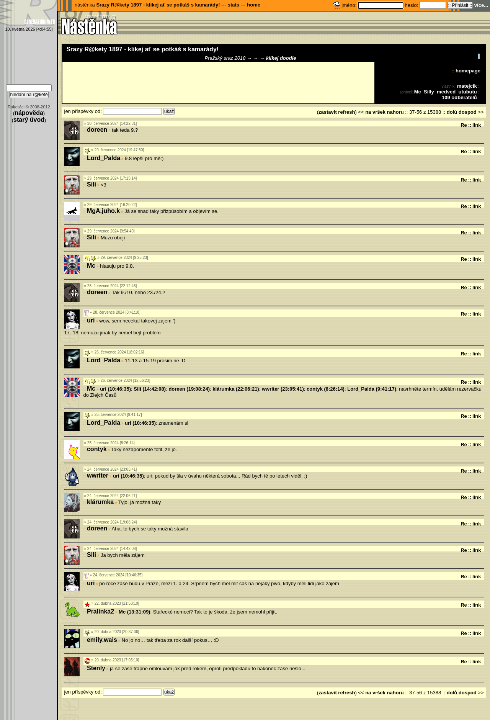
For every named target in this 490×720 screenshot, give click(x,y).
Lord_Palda (103, 158)
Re (464, 125)
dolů (452, 112)
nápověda (29, 113)
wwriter (97, 475)
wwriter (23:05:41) (283, 389)
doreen (97, 129)
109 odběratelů (459, 97)
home (253, 5)
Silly (429, 92)
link (476, 125)
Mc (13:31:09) (134, 612)
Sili (91, 184)
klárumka (100, 502)
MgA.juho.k (103, 211)
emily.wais (102, 640)
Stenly (96, 668)
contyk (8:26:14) (326, 389)
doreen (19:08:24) (189, 389)
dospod (468, 112)
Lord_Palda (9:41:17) (371, 389)
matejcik (467, 86)
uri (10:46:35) (115, 389)
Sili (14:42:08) (150, 389)
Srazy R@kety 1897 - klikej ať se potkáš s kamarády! (158, 5)
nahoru (395, 112)
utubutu (467, 92)
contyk (97, 449)
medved (446, 92)
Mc (417, 92)
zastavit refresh (336, 112)
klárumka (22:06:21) (235, 389)
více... (481, 5)
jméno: (349, 5)
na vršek (375, 112)
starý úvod (28, 119)
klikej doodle (281, 58)
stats (233, 5)
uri (91, 320)
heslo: (412, 5)
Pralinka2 (100, 611)
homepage (468, 71)
